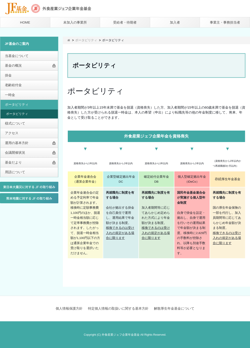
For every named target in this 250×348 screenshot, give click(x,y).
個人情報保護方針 (69, 308)
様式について (15, 123)
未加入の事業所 (75, 22)
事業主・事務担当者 (225, 22)
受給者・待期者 (125, 22)
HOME (25, 22)
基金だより (13, 162)
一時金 (10, 95)
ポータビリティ (17, 104)
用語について (15, 172)
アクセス (11, 133)
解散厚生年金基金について (174, 308)
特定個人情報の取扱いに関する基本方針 (118, 308)
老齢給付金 (13, 85)
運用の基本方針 (17, 143)
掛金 (8, 75)
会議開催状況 (15, 152)
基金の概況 (13, 65)
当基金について (17, 56)
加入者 (175, 22)
